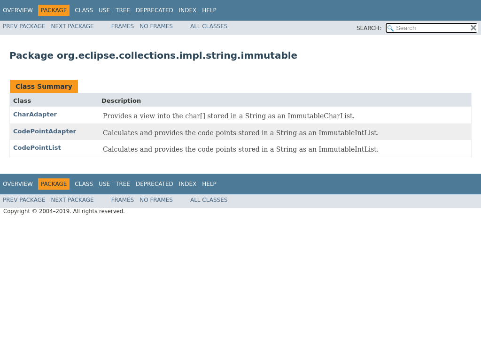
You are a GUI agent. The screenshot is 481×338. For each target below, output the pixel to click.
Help (209, 10)
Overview (18, 10)
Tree (123, 10)
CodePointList (37, 147)
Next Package (72, 26)
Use (104, 10)
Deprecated (154, 10)
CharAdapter (35, 114)
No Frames (156, 26)
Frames (122, 26)
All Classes (208, 26)
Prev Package (24, 26)
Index (188, 10)
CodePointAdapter (44, 131)
